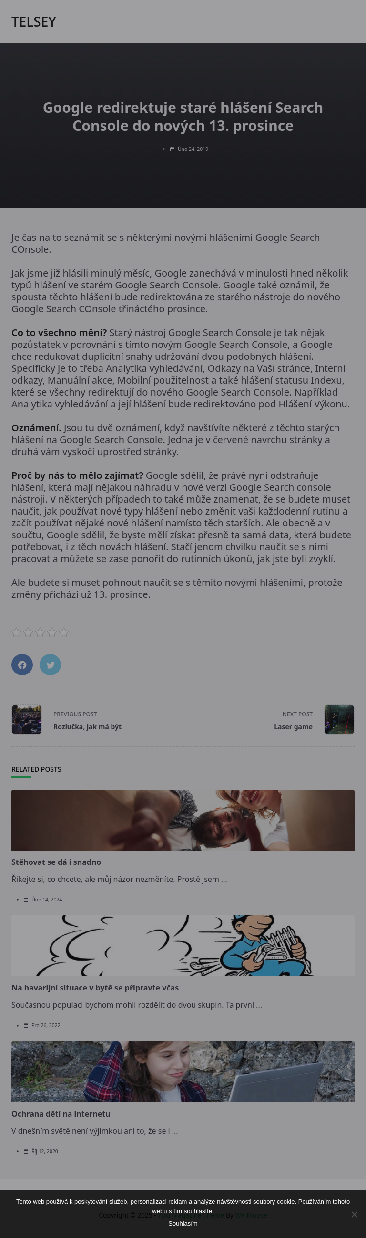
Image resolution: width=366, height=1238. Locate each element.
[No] (354, 1214)
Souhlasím (182, 1223)
